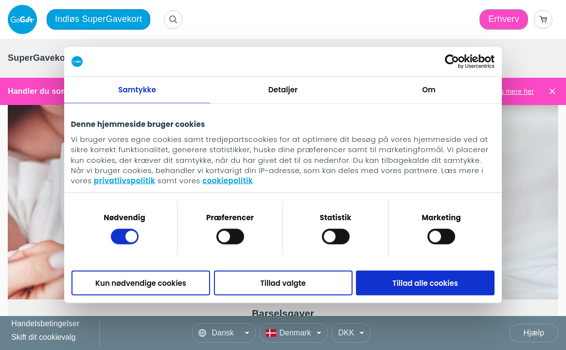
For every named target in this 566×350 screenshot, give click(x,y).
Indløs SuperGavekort (98, 19)
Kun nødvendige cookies (140, 283)
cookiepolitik (227, 180)
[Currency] (351, 333)
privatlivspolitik (124, 180)
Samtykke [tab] (137, 90)
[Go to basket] (543, 19)
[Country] (293, 333)
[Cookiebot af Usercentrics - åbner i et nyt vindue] (452, 61)
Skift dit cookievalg (43, 337)
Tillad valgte (283, 283)
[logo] (24, 19)
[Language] (224, 333)
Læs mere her (512, 91)
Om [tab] (429, 90)
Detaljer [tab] (283, 90)
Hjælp (534, 333)
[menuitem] (44, 58)
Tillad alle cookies (425, 283)
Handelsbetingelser (45, 324)
